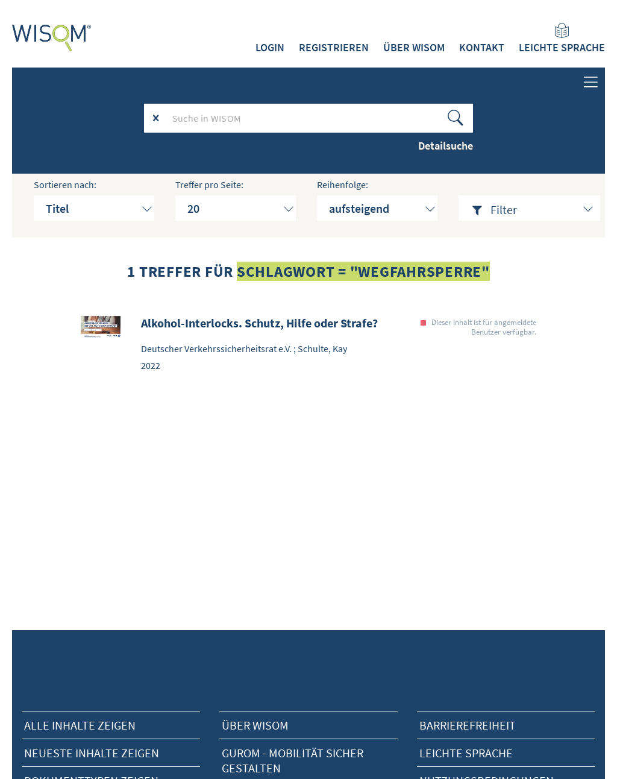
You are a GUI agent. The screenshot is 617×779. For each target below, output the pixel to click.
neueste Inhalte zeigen (91, 752)
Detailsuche (445, 146)
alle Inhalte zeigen (80, 725)
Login (269, 47)
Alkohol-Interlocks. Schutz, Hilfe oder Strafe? (259, 322)
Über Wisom (255, 725)
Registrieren (334, 47)
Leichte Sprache (562, 38)
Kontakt (481, 47)
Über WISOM (414, 47)
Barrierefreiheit (467, 725)
